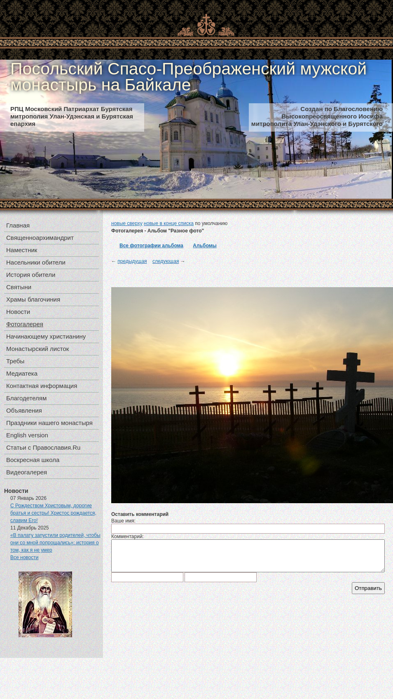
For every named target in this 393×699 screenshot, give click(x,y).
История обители (30, 274)
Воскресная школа (32, 459)
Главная (18, 225)
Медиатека (21, 373)
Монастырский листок (37, 348)
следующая (165, 261)
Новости (18, 311)
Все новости (24, 557)
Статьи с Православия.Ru (43, 447)
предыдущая (132, 261)
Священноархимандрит (40, 237)
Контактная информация (41, 385)
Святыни (18, 286)
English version (27, 435)
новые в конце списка (169, 223)
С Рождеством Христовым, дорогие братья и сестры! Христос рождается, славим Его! (53, 513)
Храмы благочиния (33, 299)
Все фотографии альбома (151, 245)
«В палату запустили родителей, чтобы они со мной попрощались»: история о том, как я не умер (55, 542)
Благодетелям (26, 398)
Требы (15, 361)
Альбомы (204, 245)
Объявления (24, 410)
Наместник (21, 249)
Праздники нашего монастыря (49, 422)
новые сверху (127, 223)
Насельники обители (36, 262)
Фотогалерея (24, 323)
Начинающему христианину (46, 336)
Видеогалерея (26, 472)
